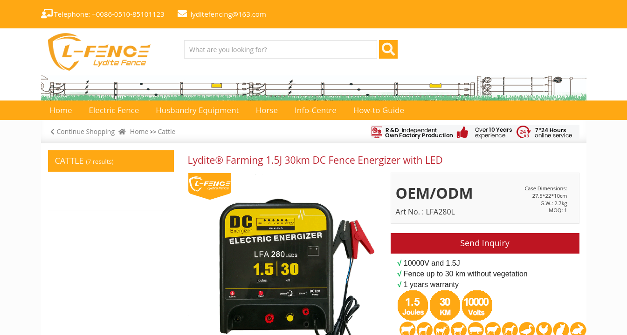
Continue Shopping (81, 131)
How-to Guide (378, 110)
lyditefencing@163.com (228, 14)
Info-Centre (316, 110)
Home (139, 131)
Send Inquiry (485, 242)
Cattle (166, 131)
